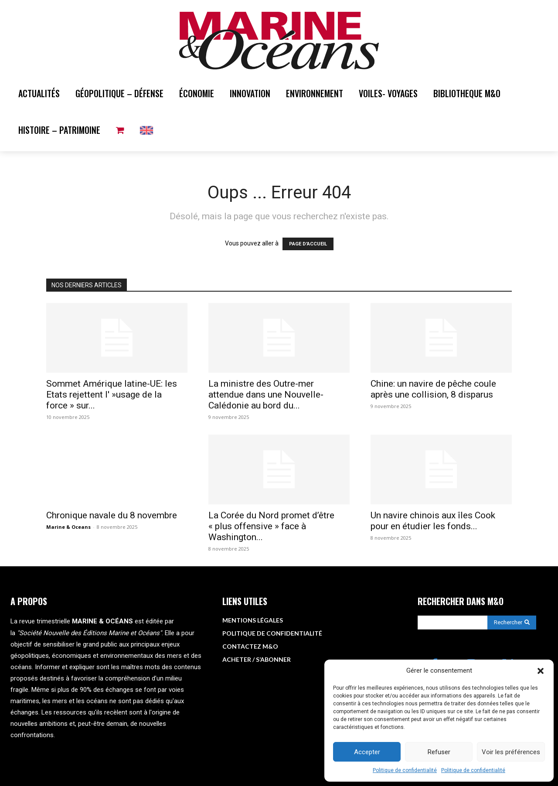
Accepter (367, 752)
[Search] (511, 622)
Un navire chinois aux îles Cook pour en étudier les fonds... (433, 520)
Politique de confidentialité (405, 770)
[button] (540, 671)
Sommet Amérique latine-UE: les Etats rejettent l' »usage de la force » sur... (111, 394)
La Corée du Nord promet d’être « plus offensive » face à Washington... (271, 526)
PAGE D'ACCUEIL (308, 244)
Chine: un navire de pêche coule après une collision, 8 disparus (433, 389)
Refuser (439, 752)
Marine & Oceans (68, 527)
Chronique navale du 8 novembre (111, 515)
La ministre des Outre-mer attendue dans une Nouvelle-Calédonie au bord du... (265, 394)
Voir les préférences (511, 752)
